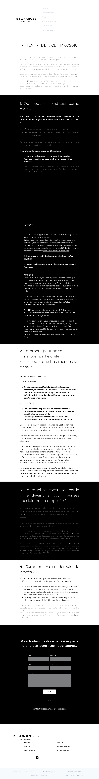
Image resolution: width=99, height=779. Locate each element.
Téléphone (54, 664)
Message (31, 673)
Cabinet (45, 8)
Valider (49, 692)
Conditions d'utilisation (76, 772)
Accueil (27, 742)
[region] (49, 202)
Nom (29, 656)
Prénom (53, 656)
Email (30, 664)
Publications (47, 26)
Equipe (45, 17)
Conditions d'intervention (38, 775)
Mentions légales (49, 772)
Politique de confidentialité (74, 775)
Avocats (60, 742)
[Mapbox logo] (28, 225)
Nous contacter (48, 30)
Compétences (48, 13)
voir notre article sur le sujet (56, 251)
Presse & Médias (49, 21)
